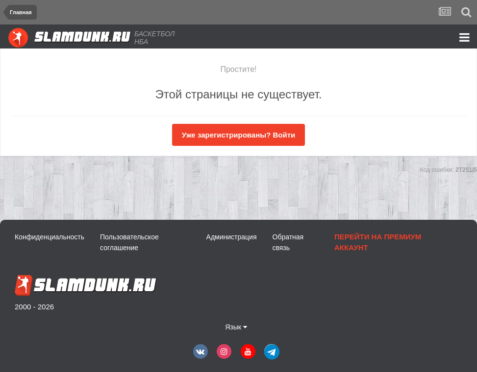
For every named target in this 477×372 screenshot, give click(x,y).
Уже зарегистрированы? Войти (238, 135)
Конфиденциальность (49, 237)
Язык (236, 327)
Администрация (231, 237)
